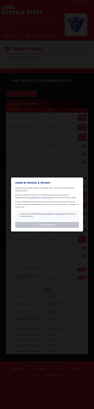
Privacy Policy (47, 197)
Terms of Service (32, 197)
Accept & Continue (47, 225)
